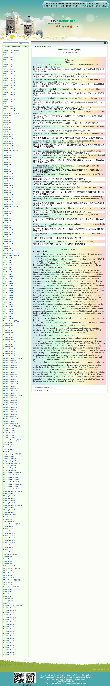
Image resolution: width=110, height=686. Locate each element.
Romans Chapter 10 (9, 342)
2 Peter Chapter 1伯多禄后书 (11, 580)
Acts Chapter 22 (8, 304)
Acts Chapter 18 (8, 295)
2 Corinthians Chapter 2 (10, 398)
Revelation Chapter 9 (9, 624)
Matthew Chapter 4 (8, 57)
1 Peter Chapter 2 (8, 570)
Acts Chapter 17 (8, 293)
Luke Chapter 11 (8, 174)
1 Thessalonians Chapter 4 (11, 479)
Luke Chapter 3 (7, 155)
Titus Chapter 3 (7, 519)
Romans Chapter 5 (8, 330)
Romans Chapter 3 (8, 325)
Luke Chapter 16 (8, 185)
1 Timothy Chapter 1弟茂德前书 (12, 491)
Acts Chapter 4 (7, 262)
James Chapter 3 (8, 559)
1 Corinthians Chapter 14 (10, 388)
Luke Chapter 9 (7, 169)
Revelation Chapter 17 (9, 643)
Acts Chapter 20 (8, 300)
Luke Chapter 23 (8, 202)
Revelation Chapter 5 (9, 615)
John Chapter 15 (8, 239)
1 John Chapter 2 (8, 589)
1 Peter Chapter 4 (8, 575)
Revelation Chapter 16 (9, 640)
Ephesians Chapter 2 (9, 442)
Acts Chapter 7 (7, 269)
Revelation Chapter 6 (9, 617)
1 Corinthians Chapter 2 (10, 360)
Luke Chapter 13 (8, 178)
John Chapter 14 (8, 237)
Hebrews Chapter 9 (9, 542)
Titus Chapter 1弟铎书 (9, 514)
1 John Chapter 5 (8, 596)
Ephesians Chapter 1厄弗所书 (12, 440)
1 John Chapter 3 (8, 591)
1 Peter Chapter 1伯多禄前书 (11, 568)
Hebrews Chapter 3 (9, 528)
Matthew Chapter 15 (9, 83)
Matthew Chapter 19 (9, 92)
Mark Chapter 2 (7, 115)
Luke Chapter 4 (7, 157)
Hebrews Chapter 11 (9, 547)
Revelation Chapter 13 (9, 633)
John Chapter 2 (7, 209)
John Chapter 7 (7, 220)
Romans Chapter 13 (9, 349)
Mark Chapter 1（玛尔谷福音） (12, 113)
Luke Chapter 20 (8, 195)
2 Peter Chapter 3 (8, 584)
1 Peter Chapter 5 (8, 577)
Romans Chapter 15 (9, 353)
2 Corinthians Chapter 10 (10, 416)
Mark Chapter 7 (7, 127)
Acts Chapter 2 (7, 258)
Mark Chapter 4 (7, 120)
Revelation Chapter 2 (9, 608)
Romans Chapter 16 (9, 356)
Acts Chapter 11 (8, 279)
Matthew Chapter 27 (9, 111)
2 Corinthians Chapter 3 (10, 400)
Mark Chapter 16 (8, 148)
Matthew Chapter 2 (8, 52)
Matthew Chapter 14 (9, 80)
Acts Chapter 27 (8, 316)
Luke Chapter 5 (7, 160)
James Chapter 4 (8, 561)
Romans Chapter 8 (8, 337)
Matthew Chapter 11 (9, 73)
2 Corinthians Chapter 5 (10, 405)
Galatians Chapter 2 (9, 428)
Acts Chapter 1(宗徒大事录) (11, 255)
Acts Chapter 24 (8, 309)
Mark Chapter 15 (8, 146)
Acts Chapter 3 (7, 260)
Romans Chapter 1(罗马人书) (11, 321)
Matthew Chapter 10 (9, 71)
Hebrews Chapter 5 (9, 533)
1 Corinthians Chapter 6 (10, 370)
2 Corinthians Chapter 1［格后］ (12, 395)
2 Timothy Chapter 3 (9, 510)
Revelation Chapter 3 (9, 610)
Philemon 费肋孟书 (8, 521)
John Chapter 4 (7, 213)
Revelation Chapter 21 (9, 652)
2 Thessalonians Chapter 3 (11, 489)
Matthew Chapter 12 (9, 76)
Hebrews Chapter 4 (9, 531)
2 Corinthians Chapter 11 (10, 419)
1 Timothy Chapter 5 (9, 500)
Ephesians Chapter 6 (9, 451)
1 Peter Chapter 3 (8, 573)
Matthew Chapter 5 (8, 59)
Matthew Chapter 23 (9, 101)
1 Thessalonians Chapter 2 (11, 475)
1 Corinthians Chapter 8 (10, 374)
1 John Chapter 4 (8, 594)
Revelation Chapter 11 (9, 629)
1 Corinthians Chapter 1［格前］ (12, 358)
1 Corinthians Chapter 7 (10, 372)
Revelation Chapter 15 (9, 638)
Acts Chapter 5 (7, 265)
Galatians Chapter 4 (9, 433)
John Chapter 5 (7, 216)
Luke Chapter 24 (8, 204)
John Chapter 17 (8, 244)
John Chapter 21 (8, 253)
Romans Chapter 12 (9, 346)
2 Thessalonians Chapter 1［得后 (13, 484)
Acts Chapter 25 (8, 311)
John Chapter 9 (7, 225)
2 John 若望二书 (8, 598)
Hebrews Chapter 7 (9, 538)
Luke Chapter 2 (7, 153)
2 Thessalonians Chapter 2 (11, 486)
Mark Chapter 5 (7, 122)
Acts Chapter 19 (8, 297)
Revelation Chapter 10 (9, 626)
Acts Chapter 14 (8, 286)
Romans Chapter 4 (8, 328)
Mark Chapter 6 (7, 125)
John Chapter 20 (8, 251)
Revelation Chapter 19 (9, 647)
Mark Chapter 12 (8, 139)
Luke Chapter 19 (8, 192)
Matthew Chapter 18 (9, 90)
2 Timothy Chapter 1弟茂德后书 (12, 505)
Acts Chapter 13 (8, 283)
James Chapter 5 (8, 563)
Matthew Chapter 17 (9, 87)
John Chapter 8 (7, 223)
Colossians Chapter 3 (9, 468)
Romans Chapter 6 (8, 332)
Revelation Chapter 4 (9, 612)
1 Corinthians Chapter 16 (10, 393)
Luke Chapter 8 (7, 167)
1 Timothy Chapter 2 (9, 493)
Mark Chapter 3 (7, 118)
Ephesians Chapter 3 (9, 444)
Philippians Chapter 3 (9, 458)
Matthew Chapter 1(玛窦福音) (11, 50)
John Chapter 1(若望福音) (10, 206)
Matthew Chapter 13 (9, 78)
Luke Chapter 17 (8, 188)
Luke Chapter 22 (8, 199)
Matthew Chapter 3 (8, 55)
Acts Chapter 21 (8, 302)
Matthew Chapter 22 (9, 99)
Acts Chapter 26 (8, 314)
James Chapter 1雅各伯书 (10, 554)
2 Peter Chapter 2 (8, 582)
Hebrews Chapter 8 (9, 540)
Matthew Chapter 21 (9, 97)
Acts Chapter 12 (8, 281)
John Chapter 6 (7, 218)
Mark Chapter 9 (7, 132)
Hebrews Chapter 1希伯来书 (11, 524)
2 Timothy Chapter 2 (9, 507)
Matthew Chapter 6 (8, 62)
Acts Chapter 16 (8, 290)
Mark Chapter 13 (8, 141)
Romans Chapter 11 (9, 344)
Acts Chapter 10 (8, 276)
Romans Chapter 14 (9, 351)
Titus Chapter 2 (7, 517)
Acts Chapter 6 (7, 267)
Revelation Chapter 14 (9, 636)
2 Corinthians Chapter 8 (10, 412)
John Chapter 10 (8, 227)
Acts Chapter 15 (8, 288)
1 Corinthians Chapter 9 (10, 377)
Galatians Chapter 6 (9, 437)
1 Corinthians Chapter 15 (10, 391)
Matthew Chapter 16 (9, 85)
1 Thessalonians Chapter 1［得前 (13, 472)
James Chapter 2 (8, 556)
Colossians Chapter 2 (9, 465)
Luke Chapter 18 (8, 190)
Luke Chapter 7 (7, 164)
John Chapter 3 (7, 211)
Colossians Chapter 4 (9, 470)
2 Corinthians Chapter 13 (10, 423)
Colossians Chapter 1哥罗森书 (12, 463)
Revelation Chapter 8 (9, 622)
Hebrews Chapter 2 (9, 526)
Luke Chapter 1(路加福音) (10, 150)
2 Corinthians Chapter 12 (10, 421)
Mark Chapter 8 (7, 129)
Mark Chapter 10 (8, 134)
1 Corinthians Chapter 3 (10, 363)
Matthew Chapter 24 (9, 104)
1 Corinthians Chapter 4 (10, 365)
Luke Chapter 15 (8, 183)
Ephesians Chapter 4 (9, 447)
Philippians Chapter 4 (9, 461)
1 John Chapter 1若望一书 (11, 587)
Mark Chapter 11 (8, 136)
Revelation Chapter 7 (9, 619)
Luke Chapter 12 (8, 176)
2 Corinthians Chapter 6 (10, 407)
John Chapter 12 (8, 232)
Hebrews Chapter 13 (9, 552)
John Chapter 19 (8, 248)
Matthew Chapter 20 (9, 94)
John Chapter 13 (8, 234)
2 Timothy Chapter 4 (9, 512)
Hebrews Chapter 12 (9, 549)
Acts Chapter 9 (7, 274)
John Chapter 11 (8, 230)
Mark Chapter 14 (8, 143)
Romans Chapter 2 (8, 323)
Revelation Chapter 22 (9, 654)
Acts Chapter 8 (7, 272)
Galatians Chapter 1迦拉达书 (11, 426)
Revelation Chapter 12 (9, 631)
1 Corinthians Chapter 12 (10, 384)
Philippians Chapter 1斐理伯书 (12, 454)
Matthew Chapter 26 (9, 108)
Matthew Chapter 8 (8, 66)
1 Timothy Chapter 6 (9, 503)
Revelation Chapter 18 (9, 645)
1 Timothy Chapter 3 (9, 496)
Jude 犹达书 (6, 603)
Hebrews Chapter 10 (9, 545)
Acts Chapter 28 (8, 318)
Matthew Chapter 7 (8, 64)
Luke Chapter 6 (7, 162)
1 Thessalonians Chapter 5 (11, 482)
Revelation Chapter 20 (9, 650)
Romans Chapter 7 (8, 335)
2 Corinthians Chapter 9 (10, 414)
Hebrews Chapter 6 (9, 535)
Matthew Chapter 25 (9, 106)
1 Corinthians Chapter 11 (10, 381)
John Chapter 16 (8, 241)
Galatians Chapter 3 (9, 430)
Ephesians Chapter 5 (9, 449)
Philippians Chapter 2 (9, 456)
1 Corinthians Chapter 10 (10, 379)
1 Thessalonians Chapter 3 (11, 477)
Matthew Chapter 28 (9, 566)
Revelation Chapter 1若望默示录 (12, 605)
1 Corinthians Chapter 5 (10, 367)
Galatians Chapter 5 (9, 435)
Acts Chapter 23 (8, 307)
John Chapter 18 (8, 246)
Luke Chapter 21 (8, 197)
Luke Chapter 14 (8, 181)
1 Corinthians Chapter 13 (10, 386)
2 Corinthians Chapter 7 (10, 409)
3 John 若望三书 (8, 601)
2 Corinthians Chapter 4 (10, 402)
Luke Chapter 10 (8, 171)
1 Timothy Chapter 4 (9, 498)
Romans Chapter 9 (8, 339)
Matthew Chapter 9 (8, 69)
